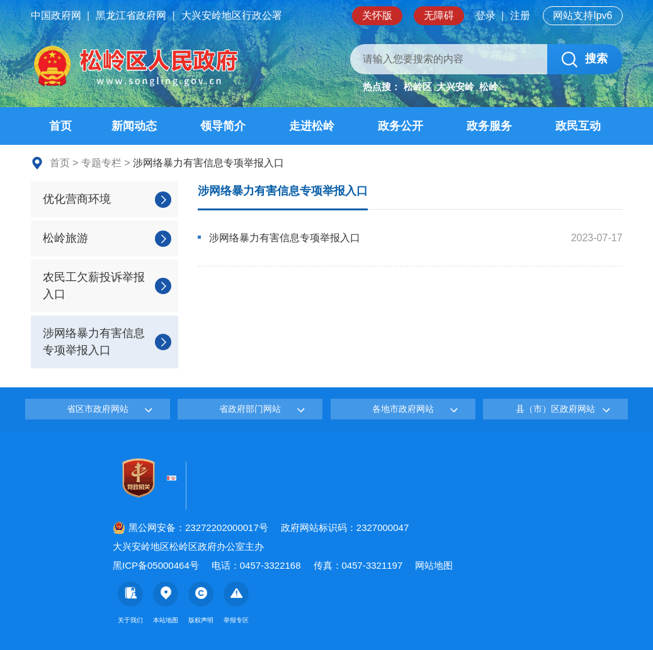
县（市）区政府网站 (555, 409)
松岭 (488, 86)
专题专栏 (101, 162)
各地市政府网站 (403, 409)
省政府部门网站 (250, 409)
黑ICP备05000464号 (156, 565)
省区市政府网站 (97, 409)
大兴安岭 (455, 86)
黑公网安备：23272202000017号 (190, 527)
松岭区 (418, 86)
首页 (60, 162)
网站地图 (434, 565)
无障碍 (439, 15)
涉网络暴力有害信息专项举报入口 (283, 191)
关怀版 (377, 15)
